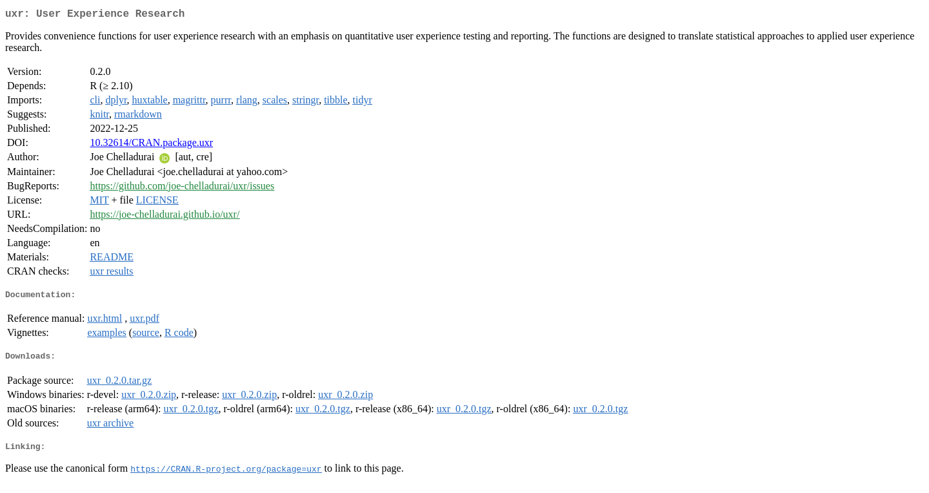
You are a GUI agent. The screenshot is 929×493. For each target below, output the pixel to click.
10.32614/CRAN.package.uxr (151, 145)
